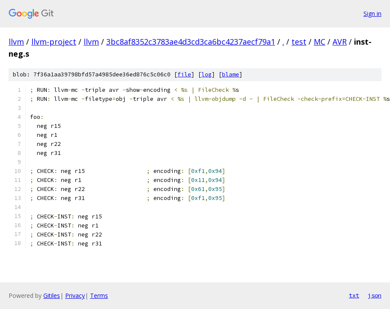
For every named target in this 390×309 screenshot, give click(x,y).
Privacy (75, 295)
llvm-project (53, 41)
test (298, 41)
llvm (16, 41)
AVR (340, 41)
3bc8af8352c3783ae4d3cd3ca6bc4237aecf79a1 (190, 41)
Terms (99, 295)
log (206, 74)
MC (319, 41)
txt (354, 295)
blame (230, 74)
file (184, 74)
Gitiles (51, 295)
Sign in (372, 13)
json (374, 295)
